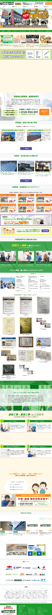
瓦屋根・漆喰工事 (32, 30)
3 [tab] (26, 29)
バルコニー (23, 591)
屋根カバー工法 (40, 30)
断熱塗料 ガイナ (40, 612)
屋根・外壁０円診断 (31, 610)
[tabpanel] (13, 135)
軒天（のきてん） (33, 596)
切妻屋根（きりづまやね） (20, 597)
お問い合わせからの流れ (32, 611)
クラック (6, 590)
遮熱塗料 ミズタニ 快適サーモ (43, 611)
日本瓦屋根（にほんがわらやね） (37, 592)
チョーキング (11, 590)
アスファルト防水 (33, 591)
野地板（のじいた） (44, 593)
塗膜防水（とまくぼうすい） (10, 592)
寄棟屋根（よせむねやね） (11, 597)
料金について (25, 6)
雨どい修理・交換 (23, 30)
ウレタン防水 (39, 591)
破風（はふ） (40, 596)
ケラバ (5, 597)
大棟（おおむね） (28, 597)
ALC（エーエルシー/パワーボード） (38, 590)
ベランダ (27, 591)
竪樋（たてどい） (18, 598)
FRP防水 (28, 598)
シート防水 (44, 591)
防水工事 (15, 30)
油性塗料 (46, 590)
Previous (1, 18)
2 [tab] (25, 29)
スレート (40, 598)
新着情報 (49, 518)
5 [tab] (28, 145)
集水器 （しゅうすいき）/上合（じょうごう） (11, 596)
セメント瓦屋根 (28, 592)
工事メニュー (21, 609)
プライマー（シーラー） (22, 590)
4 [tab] (28, 29)
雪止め (27, 593)
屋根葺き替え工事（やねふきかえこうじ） (18, 593)
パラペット (24, 598)
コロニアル (45, 598)
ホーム (4, 6)
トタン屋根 (45, 592)
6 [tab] (29, 145)
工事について (14, 6)
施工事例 (36, 6)
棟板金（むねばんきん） (26, 596)
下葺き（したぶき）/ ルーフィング (34, 593)
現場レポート (42, 518)
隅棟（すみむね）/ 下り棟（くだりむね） (39, 597)
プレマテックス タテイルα (42, 609)
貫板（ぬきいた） (46, 596)
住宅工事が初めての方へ (32, 609)
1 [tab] (23, 29)
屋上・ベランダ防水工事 (23, 612)
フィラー (16, 590)
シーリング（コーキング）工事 (15, 591)
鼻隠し (6, 598)
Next (50, 18)
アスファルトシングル (34, 598)
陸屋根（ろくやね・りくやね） (20, 592)
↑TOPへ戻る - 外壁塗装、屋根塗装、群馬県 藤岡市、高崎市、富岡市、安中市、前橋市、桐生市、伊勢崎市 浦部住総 (26, 602)
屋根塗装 (9, 30)
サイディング (29, 590)
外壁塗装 (3, 30)
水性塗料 (8, 591)
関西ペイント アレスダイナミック (43, 610)
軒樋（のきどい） (11, 598)
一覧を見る (26, 148)
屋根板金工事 (48, 30)
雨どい (20, 596)
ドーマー (47, 597)
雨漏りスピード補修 (31, 612)
